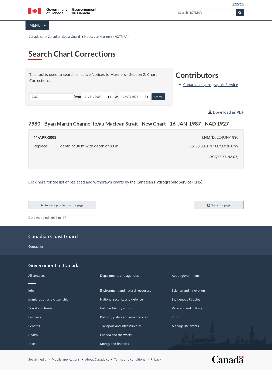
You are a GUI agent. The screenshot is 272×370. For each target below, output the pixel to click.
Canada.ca (36, 37)
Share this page (218, 205)
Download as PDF (228, 112)
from (77, 96)
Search (158, 97)
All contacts (36, 276)
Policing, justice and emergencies (124, 317)
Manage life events (185, 326)
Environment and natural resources (125, 290)
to (116, 96)
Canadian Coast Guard (64, 37)
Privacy (156, 359)
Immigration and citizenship (48, 299)
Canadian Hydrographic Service (210, 84)
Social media (37, 359)
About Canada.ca (97, 359)
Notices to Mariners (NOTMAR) (106, 37)
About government (185, 276)
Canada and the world (116, 335)
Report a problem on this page (63, 205)
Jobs (31, 290)
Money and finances (114, 344)
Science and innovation (188, 290)
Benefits (34, 326)
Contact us (36, 246)
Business (34, 317)
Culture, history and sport (118, 308)
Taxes (32, 344)
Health (33, 335)
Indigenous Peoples (186, 299)
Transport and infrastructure (121, 326)
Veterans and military (187, 308)
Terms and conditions (129, 359)
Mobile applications (66, 359)
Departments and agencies (119, 276)
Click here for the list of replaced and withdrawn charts (76, 182)
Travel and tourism (41, 308)
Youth (176, 317)
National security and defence (121, 299)
